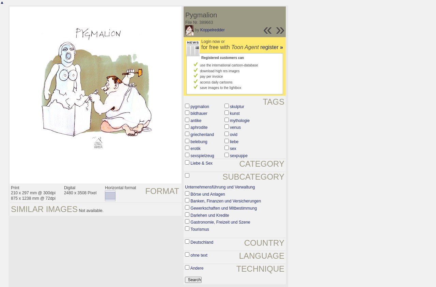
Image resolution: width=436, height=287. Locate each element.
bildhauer (198, 113)
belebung (198, 141)
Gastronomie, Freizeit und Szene (220, 222)
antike (195, 120)
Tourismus (199, 229)
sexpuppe (239, 155)
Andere (197, 268)
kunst (235, 113)
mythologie (240, 120)
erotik (195, 148)
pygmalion (199, 106)
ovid (233, 134)
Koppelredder (212, 30)
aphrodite (198, 127)
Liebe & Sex (201, 163)
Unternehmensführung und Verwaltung (220, 187)
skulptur (237, 106)
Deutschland (201, 242)
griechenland (202, 134)
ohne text (198, 255)
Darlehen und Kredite (209, 215)
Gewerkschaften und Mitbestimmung (223, 208)
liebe (234, 141)
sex (233, 148)
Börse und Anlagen (207, 194)
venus (235, 127)
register (271, 47)
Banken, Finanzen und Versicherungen (225, 201)
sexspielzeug (202, 155)
